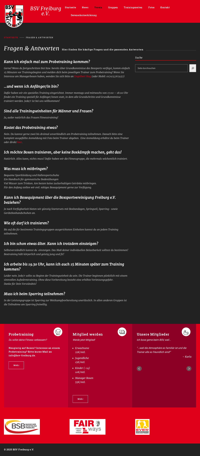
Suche (138, 57)
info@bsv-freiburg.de (22, 355)
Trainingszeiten (133, 7)
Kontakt (165, 7)
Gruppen (113, 7)
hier (19, 142)
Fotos (151, 7)
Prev (139, 368)
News (85, 7)
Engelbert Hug (83, 76)
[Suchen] (192, 68)
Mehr (16, 365)
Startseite (70, 7)
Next (188, 368)
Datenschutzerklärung (84, 15)
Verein (98, 7)
